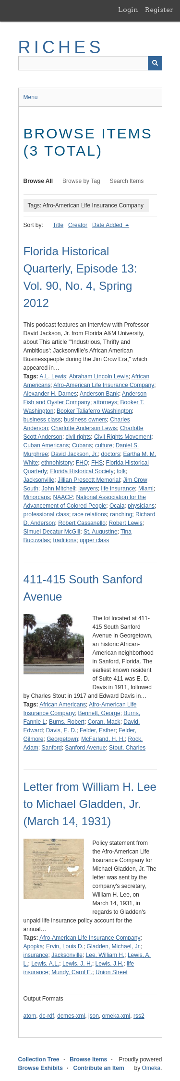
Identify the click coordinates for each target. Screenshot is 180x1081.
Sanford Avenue (85, 747)
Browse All (38, 181)
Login (128, 9)
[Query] (90, 63)
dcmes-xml (71, 1016)
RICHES (61, 47)
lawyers (88, 488)
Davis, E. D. (61, 730)
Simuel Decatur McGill (52, 531)
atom (30, 1016)
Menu (31, 97)
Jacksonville (39, 480)
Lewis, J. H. (77, 963)
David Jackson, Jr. (74, 454)
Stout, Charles (127, 747)
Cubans (82, 445)
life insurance (118, 488)
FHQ (82, 462)
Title (58, 225)
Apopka (33, 946)
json (93, 1016)
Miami (146, 488)
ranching (121, 514)
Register (159, 9)
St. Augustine (101, 531)
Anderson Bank (99, 393)
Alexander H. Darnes (50, 393)
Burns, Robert (66, 721)
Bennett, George (99, 713)
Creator (77, 225)
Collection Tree (39, 1059)
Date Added (108, 225)
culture (103, 445)
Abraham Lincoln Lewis (99, 376)
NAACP (63, 497)
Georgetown (62, 739)
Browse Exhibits (40, 1068)
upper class (94, 540)
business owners (85, 419)
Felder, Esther (98, 730)
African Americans (62, 704)
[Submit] (155, 63)
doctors (110, 454)
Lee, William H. (105, 955)
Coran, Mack (104, 721)
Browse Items (88, 1059)
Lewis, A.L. (45, 963)
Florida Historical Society (82, 471)
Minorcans (37, 497)
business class (42, 419)
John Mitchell (58, 488)
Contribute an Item (98, 1068)
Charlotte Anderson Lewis (84, 428)
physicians (141, 505)
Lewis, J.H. (110, 963)
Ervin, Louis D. (65, 946)
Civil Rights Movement (122, 436)
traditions (65, 540)
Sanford (52, 747)
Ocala (116, 505)
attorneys (105, 402)
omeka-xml (116, 1016)
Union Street (112, 972)
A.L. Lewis (52, 376)
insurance (36, 955)
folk (121, 471)
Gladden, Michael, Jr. (114, 946)
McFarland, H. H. (103, 739)
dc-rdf (46, 1016)
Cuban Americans (46, 445)
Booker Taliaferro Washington (94, 411)
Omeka (151, 1068)
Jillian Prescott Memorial (89, 480)
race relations (89, 514)
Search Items (127, 181)
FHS (97, 462)
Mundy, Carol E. (71, 972)
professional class (46, 514)
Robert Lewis (126, 523)
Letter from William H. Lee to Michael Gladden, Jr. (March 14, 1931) (90, 804)
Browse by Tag (81, 181)
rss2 (138, 1016)
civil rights (78, 436)
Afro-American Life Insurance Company (103, 385)
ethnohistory (56, 462)
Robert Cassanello (82, 523)
